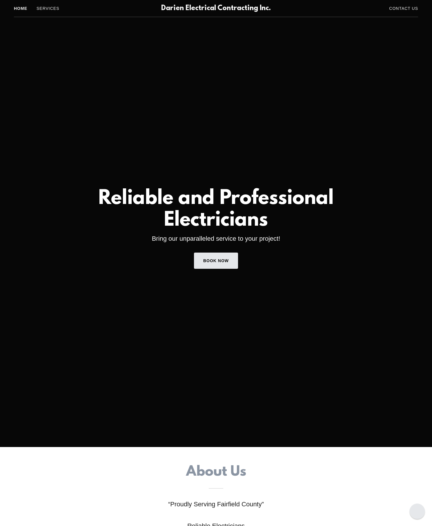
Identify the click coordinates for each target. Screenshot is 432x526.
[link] (216, 8)
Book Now (216, 260)
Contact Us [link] (403, 8)
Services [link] (48, 8)
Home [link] (20, 8)
